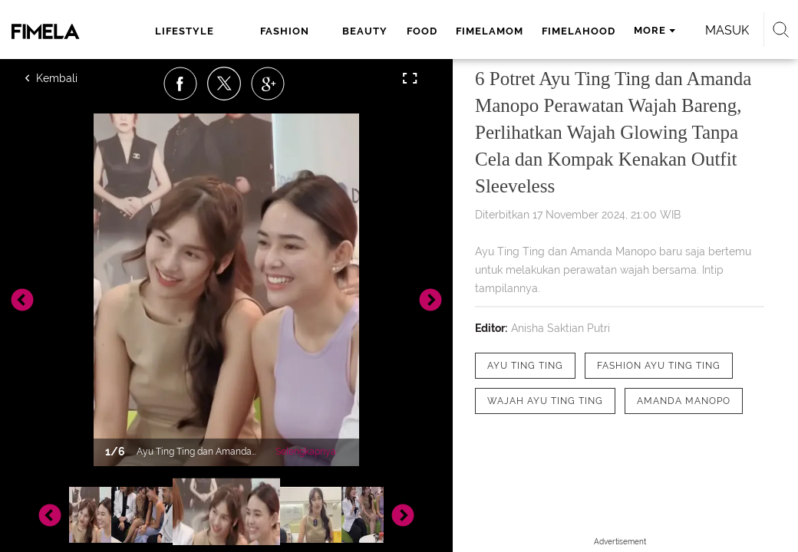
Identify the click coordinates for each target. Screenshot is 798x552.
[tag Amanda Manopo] (683, 401)
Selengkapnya (305, 451)
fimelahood (578, 31)
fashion (284, 31)
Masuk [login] (727, 30)
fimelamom (489, 31)
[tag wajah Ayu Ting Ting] (545, 401)
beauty (364, 31)
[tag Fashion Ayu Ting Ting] (658, 365)
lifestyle (184, 31)
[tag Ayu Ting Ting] (525, 365)
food (422, 31)
